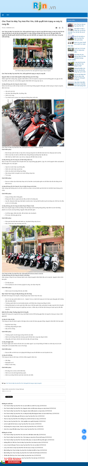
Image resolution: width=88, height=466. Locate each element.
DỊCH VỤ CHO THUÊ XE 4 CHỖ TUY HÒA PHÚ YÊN (77, 44)
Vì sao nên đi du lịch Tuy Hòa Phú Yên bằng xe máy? (79, 64)
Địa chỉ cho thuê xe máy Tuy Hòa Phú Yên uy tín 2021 (79, 38)
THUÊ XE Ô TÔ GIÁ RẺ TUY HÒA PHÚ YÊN (79, 50)
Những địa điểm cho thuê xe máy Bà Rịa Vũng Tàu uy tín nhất (79, 70)
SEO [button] (8, 15)
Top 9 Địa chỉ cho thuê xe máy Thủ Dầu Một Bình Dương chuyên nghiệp (77, 57)
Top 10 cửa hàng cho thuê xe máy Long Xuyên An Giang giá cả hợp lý (80, 77)
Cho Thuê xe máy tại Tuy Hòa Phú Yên (79, 25)
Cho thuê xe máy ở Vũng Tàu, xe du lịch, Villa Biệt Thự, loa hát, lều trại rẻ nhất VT (77, 31)
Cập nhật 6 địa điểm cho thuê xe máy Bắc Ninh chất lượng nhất (80, 84)
